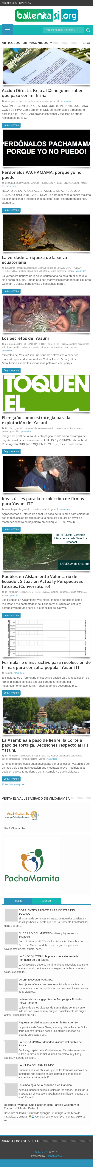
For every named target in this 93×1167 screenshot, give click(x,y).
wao (67, 350)
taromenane (76, 432)
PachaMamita (54, 1163)
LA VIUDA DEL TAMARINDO (36, 1072)
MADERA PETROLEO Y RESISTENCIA (50, 184)
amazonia (10, 270)
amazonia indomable (27, 270)
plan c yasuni (15, 432)
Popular (17, 908)
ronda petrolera (58, 273)
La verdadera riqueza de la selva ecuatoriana (34, 262)
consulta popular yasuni (36, 102)
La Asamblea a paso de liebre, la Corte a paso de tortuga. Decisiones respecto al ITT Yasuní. (45, 752)
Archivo (46, 908)
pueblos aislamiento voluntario (33, 273)
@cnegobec (11, 102)
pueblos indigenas (22, 350)
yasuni (75, 184)
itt (25, 347)
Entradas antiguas (13, 792)
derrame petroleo (47, 270)
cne (21, 102)
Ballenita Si (41, 1159)
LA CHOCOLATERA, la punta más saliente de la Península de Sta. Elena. (48, 965)
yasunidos (66, 102)
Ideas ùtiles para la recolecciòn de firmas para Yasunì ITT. (43, 506)
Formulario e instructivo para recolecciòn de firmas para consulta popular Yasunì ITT (46, 671)
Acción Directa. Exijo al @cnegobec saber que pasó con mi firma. (42, 93)
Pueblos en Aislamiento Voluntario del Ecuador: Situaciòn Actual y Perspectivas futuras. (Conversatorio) (42, 587)
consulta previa (38, 514)
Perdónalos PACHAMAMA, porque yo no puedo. (41, 176)
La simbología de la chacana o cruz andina (45, 1092)
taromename (56, 350)
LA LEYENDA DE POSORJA (36, 987)
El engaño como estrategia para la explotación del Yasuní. (36, 424)
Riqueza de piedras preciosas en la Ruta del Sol (48, 1029)
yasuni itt (54, 102)
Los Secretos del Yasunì (25, 341)
